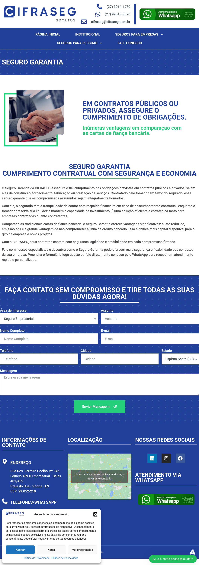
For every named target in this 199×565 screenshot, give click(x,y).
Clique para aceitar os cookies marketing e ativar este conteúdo (99, 476)
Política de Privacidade (36, 558)
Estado (167, 351)
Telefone (6, 351)
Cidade (86, 351)
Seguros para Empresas (139, 34)
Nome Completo (12, 330)
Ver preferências (82, 549)
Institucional (87, 34)
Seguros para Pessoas (80, 43)
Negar (51, 549)
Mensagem (8, 371)
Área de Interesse (13, 310)
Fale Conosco (130, 43)
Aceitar (20, 549)
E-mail (106, 330)
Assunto (107, 310)
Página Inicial (47, 34)
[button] (95, 514)
